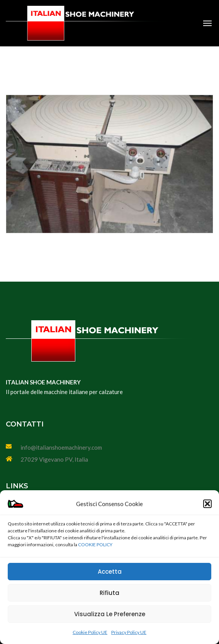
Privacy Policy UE (128, 632)
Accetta (110, 572)
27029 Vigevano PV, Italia (54, 459)
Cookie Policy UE (90, 632)
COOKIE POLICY (95, 544)
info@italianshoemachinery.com (61, 447)
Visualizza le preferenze (109, 614)
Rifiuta (109, 593)
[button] (207, 504)
